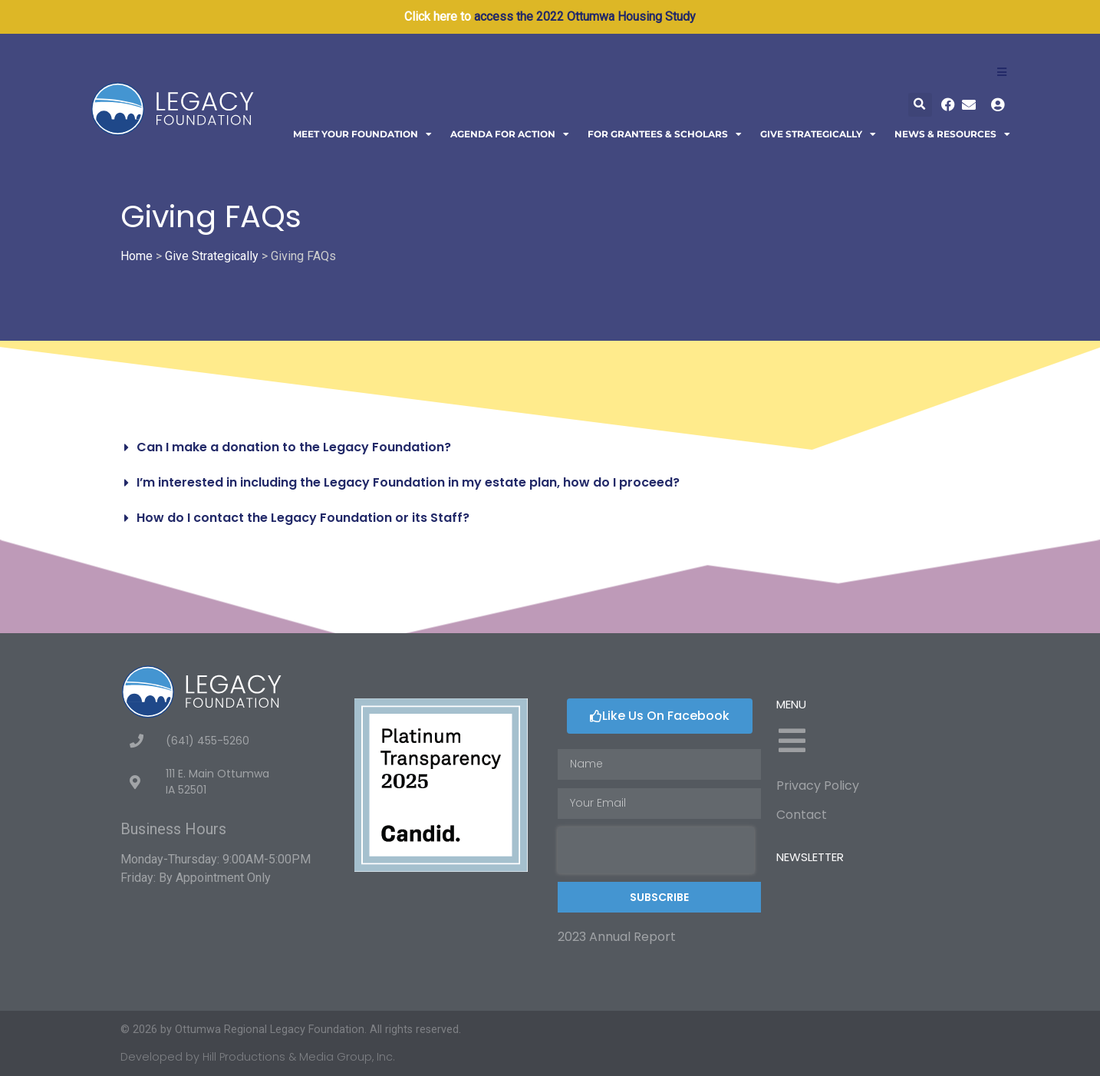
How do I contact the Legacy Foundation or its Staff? (303, 517)
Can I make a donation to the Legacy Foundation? (294, 447)
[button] (920, 105)
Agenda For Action (509, 134)
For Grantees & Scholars (665, 134)
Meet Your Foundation (362, 134)
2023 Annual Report (617, 937)
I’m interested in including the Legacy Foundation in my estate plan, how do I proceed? (408, 482)
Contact (801, 815)
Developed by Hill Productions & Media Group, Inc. (257, 1056)
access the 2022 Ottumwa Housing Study (585, 16)
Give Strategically (818, 134)
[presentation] (656, 850)
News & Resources (952, 134)
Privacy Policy (817, 785)
